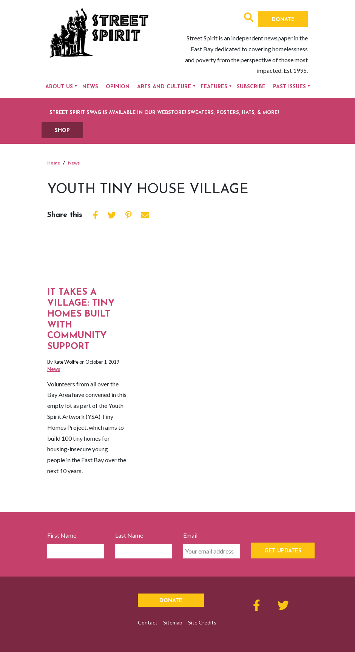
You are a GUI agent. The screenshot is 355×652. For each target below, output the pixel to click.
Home (53, 163)
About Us (59, 87)
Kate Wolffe (66, 362)
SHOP (62, 131)
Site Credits (202, 622)
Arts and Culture (164, 87)
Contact (147, 622)
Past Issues (289, 87)
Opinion (118, 87)
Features (214, 87)
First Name (61, 535)
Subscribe (251, 87)
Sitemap (172, 622)
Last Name (129, 535)
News (90, 87)
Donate (283, 20)
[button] (248, 18)
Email (190, 535)
